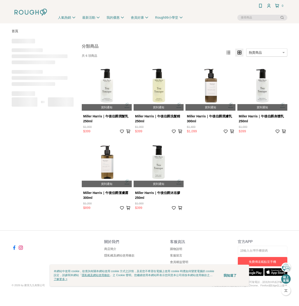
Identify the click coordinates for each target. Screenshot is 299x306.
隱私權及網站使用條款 (119, 255)
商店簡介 (110, 249)
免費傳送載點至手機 (262, 262)
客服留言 (176, 255)
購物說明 (176, 249)
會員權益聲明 (179, 262)
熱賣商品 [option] (255, 52)
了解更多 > (60, 279)
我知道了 (230, 275)
